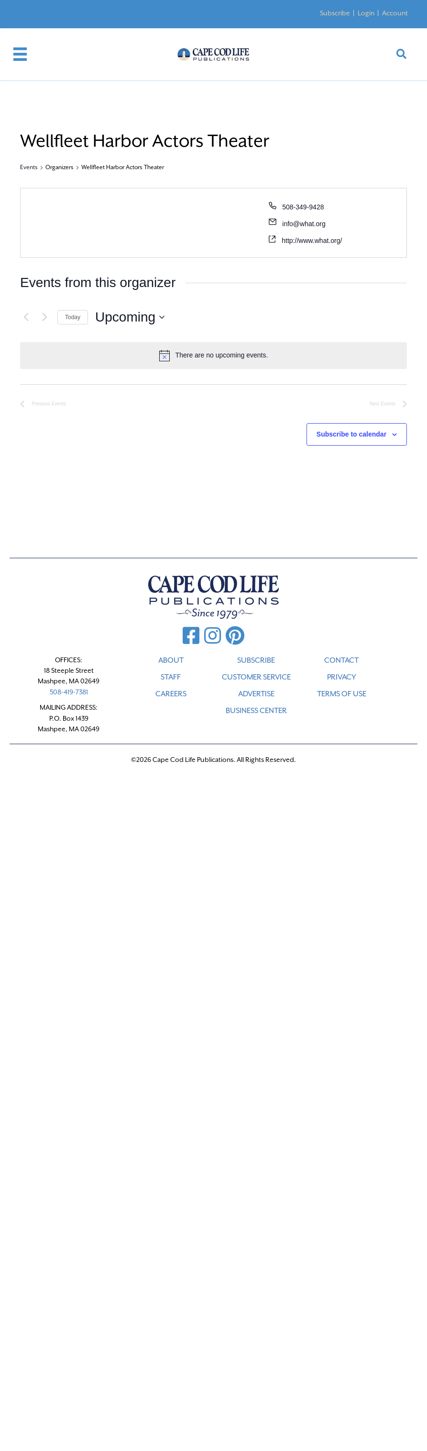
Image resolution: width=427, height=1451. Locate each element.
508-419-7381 (69, 692)
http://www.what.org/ (312, 240)
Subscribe (335, 13)
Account (395, 13)
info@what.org (303, 224)
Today (72, 317)
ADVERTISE (256, 694)
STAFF (171, 677)
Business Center (256, 710)
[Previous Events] (26, 317)
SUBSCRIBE (256, 660)
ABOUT (171, 660)
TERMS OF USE (341, 694)
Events (29, 167)
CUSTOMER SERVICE (256, 677)
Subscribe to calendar (351, 434)
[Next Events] (44, 317)
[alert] (213, 355)
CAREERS (170, 694)
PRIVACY (341, 677)
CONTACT (341, 660)
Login (366, 13)
